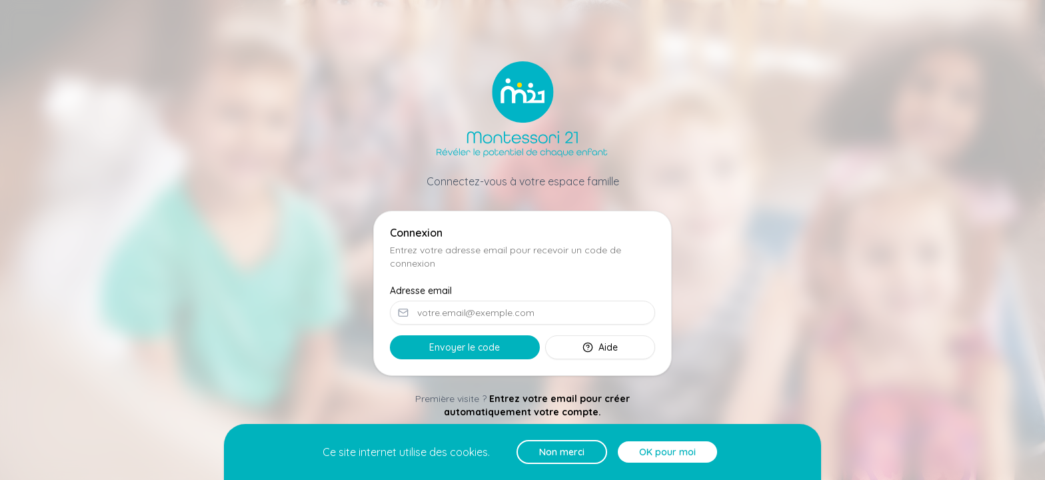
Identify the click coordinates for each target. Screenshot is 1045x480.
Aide (600, 347)
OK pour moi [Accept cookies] (667, 452)
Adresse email (421, 290)
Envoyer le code (464, 347)
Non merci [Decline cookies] (561, 452)
